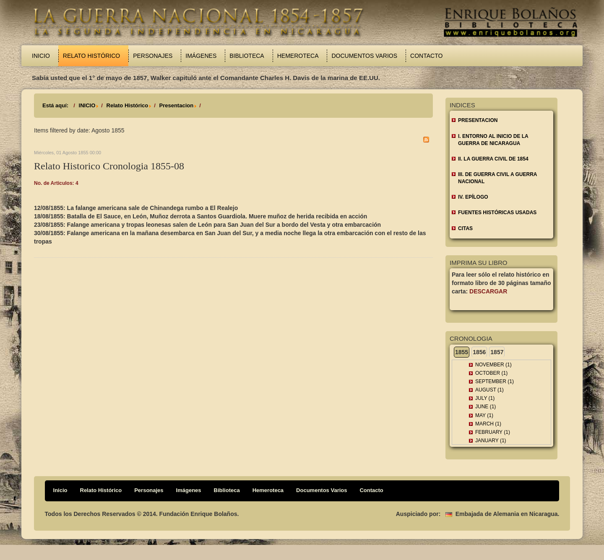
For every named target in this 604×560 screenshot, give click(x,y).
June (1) (485, 407)
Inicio (41, 55)
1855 (461, 352)
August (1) (489, 390)
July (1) (485, 398)
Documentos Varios (364, 55)
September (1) (494, 381)
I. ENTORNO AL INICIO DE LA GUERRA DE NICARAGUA (493, 139)
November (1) (493, 365)
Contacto (426, 55)
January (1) (490, 440)
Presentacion (176, 105)
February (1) (492, 432)
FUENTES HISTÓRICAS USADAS (497, 212)
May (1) (484, 415)
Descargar (488, 291)
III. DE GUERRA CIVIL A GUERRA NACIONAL (497, 177)
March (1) (488, 424)
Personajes (152, 55)
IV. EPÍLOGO (473, 197)
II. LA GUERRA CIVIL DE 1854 (493, 159)
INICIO (87, 105)
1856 (479, 352)
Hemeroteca (298, 55)
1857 (496, 352)
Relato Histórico (91, 55)
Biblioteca (246, 55)
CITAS (465, 228)
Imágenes (200, 55)
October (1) (491, 373)
